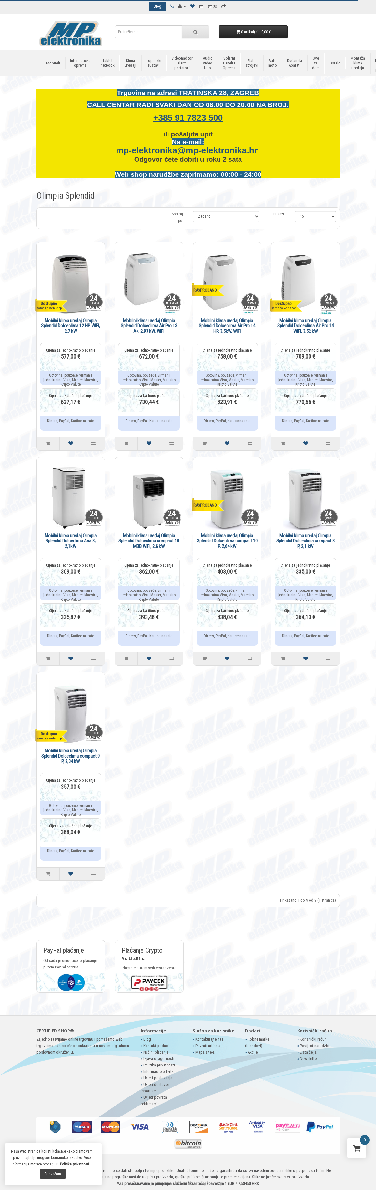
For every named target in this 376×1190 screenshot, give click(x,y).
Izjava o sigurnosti (158, 1058)
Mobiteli (53, 63)
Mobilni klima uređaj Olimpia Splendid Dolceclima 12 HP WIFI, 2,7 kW (70, 326)
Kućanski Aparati (294, 63)
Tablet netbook (108, 63)
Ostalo (335, 63)
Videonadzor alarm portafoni (182, 63)
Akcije (253, 1052)
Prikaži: (279, 214)
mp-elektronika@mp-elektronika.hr (188, 150)
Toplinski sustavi (153, 63)
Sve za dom (316, 63)
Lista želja (308, 1052)
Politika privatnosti (159, 1065)
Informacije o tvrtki (159, 1071)
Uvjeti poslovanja (157, 1078)
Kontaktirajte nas (209, 1039)
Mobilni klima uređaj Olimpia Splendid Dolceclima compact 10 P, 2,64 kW (227, 541)
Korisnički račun (313, 1039)
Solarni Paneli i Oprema (229, 63)
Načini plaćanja (155, 1052)
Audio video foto (208, 63)
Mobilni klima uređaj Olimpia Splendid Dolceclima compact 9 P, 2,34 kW (70, 756)
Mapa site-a (205, 1052)
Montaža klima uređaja (358, 63)
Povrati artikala (207, 1045)
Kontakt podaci (156, 1045)
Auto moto (272, 63)
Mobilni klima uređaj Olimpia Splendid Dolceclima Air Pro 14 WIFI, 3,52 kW (305, 326)
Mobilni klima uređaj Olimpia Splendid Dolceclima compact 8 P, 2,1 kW (305, 541)
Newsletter (309, 1058)
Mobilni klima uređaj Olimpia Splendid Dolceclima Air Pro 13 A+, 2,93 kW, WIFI (149, 326)
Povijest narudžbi (314, 1045)
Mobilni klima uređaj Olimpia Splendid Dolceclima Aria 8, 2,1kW (71, 541)
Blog (147, 1039)
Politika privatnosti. (75, 1164)
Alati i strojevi (252, 63)
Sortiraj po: (177, 217)
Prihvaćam (53, 1174)
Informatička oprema (80, 63)
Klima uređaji (130, 63)
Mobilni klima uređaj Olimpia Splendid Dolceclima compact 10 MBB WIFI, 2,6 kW (148, 541)
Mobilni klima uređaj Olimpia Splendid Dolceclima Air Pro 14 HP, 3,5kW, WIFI (227, 326)
